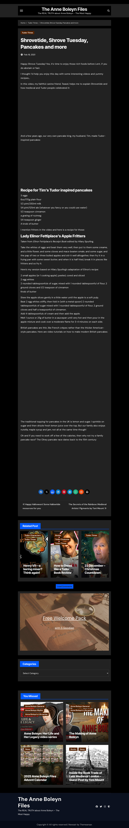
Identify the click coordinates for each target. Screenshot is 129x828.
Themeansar (86, 824)
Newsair (72, 824)
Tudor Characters (33, 535)
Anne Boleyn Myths (34, 709)
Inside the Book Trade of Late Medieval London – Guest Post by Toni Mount (86, 775)
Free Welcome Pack (64, 617)
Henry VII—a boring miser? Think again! (32, 569)
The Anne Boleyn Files (64, 9)
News (27, 748)
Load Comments (64, 586)
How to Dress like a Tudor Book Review (63, 569)
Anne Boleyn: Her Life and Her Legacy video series (41, 734)
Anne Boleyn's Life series (36, 713)
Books (58, 535)
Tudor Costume (62, 539)
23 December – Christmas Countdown (95, 569)
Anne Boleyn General (34, 705)
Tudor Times (27, 32)
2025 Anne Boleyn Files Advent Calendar (40, 777)
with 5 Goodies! (64, 627)
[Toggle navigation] (21, 10)
